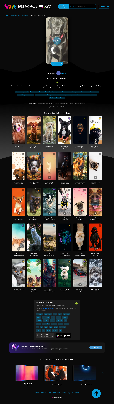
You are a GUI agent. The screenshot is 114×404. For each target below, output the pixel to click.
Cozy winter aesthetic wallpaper (70, 92)
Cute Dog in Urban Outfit (64, 218)
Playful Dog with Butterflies (49, 182)
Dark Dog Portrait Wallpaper (80, 147)
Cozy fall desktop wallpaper (52, 92)
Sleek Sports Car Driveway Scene (80, 290)
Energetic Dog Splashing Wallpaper (49, 218)
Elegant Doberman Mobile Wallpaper (64, 182)
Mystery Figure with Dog (95, 254)
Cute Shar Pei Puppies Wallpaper (19, 254)
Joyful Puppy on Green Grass (64, 290)
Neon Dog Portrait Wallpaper (65, 254)
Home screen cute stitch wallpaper (45, 95)
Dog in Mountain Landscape (49, 254)
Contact (37, 393)
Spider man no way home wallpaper (65, 95)
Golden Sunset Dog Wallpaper (34, 147)
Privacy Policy (66, 393)
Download (57, 64)
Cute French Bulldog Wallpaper (65, 147)
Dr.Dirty (62, 73)
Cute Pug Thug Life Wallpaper (95, 147)
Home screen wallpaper (36, 92)
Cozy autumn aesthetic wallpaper (89, 92)
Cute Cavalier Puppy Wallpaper (34, 218)
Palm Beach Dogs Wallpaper (34, 290)
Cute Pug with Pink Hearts (80, 218)
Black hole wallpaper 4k (22, 92)
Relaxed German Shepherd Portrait (80, 182)
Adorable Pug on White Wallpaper (95, 182)
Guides (77, 393)
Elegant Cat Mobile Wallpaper (80, 254)
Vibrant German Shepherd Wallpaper (95, 218)
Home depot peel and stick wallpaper (86, 95)
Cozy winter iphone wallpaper (26, 95)
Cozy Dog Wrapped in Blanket (34, 182)
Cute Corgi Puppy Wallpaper (18, 218)
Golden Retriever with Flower (18, 147)
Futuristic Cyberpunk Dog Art (49, 290)
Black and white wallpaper (57, 98)
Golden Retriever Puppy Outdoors (49, 147)
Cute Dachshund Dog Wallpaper (18, 182)
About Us (43, 393)
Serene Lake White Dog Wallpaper (34, 254)
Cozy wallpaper (23, 15)
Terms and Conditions (54, 393)
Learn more (96, 348)
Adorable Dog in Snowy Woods (95, 290)
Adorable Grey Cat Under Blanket (19, 290)
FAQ (72, 393)
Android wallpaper (49, 308)
